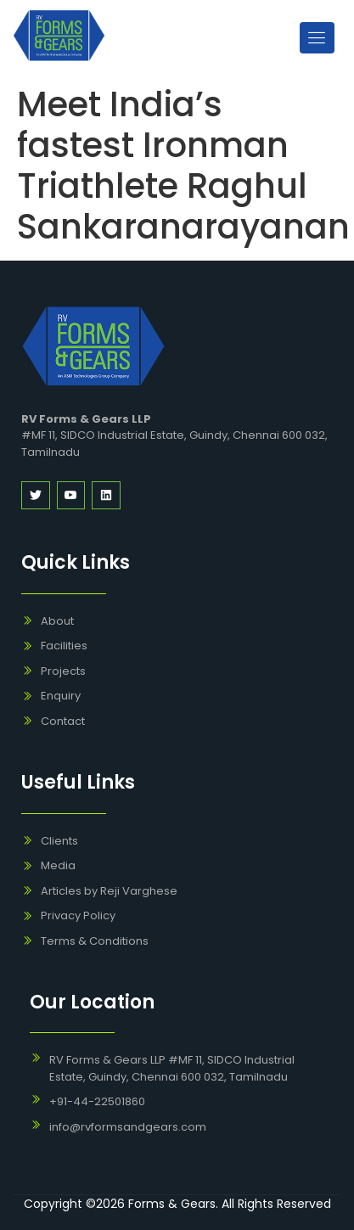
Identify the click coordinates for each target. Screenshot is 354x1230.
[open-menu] (317, 37)
